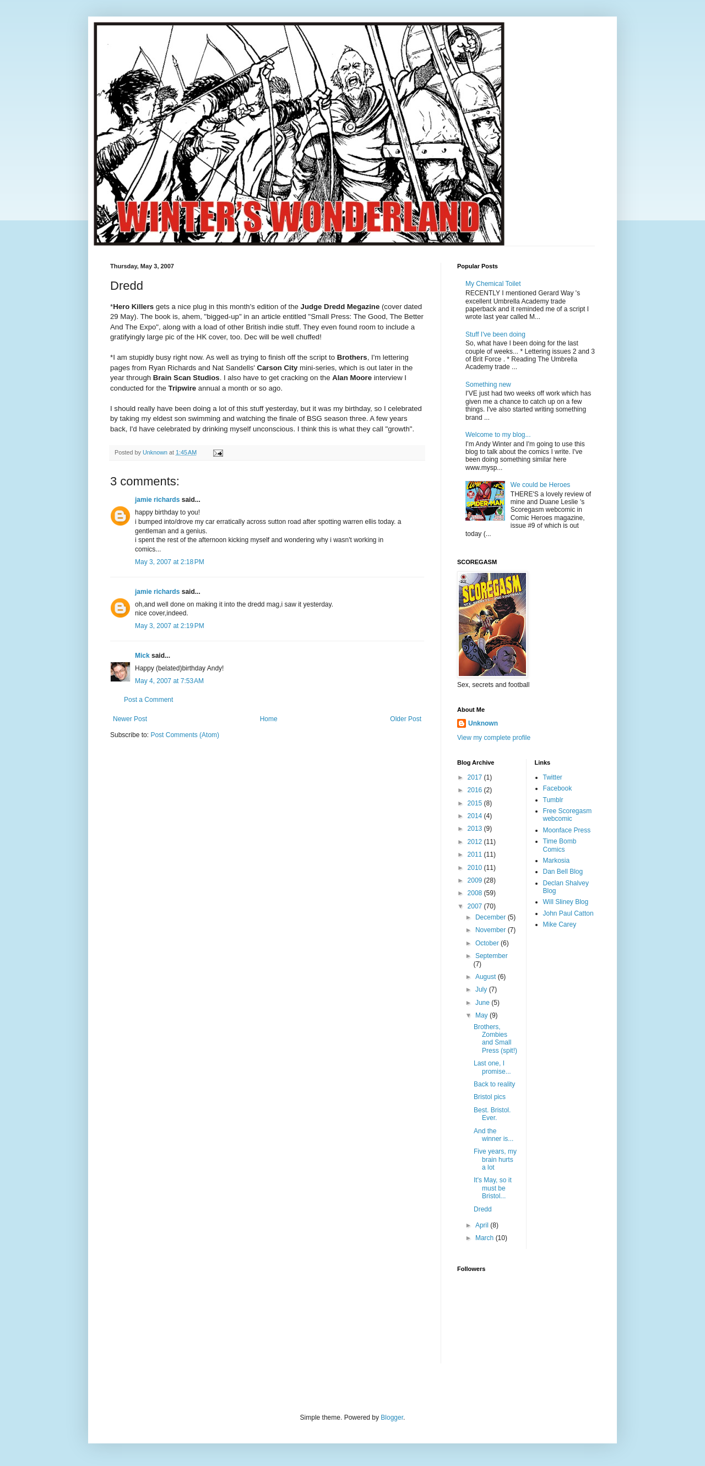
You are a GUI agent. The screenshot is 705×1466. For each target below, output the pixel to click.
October (488, 943)
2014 (476, 816)
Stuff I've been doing (495, 334)
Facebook (557, 788)
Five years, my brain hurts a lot (495, 1159)
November (491, 930)
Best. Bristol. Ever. (492, 1114)
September (491, 956)
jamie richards (157, 500)
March (485, 1238)
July (482, 989)
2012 (476, 842)
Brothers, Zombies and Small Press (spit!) (495, 1038)
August (486, 977)
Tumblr (553, 800)
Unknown (483, 723)
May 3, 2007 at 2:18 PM (169, 562)
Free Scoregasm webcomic (567, 815)
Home (269, 719)
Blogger (392, 1417)
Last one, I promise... (492, 1067)
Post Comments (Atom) (184, 735)
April (482, 1225)
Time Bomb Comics (560, 845)
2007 (476, 906)
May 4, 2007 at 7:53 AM (169, 681)
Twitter (552, 777)
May (482, 1015)
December (491, 917)
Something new (488, 384)
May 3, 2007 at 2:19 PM (169, 626)
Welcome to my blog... (498, 435)
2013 (476, 828)
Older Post (405, 719)
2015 (476, 803)
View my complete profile (493, 738)
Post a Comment (148, 700)
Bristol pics (490, 1097)
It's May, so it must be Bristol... (493, 1188)
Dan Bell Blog (563, 871)
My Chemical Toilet (492, 284)
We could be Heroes (541, 485)
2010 (476, 868)
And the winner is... (493, 1135)
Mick (142, 655)
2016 (476, 790)
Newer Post (130, 719)
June (483, 1003)
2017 (476, 777)
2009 (476, 880)
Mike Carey (560, 924)
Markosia (556, 860)
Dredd (483, 1209)
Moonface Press (567, 830)
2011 (476, 854)
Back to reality (494, 1084)
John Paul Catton (568, 913)
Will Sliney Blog (566, 902)
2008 (476, 893)
